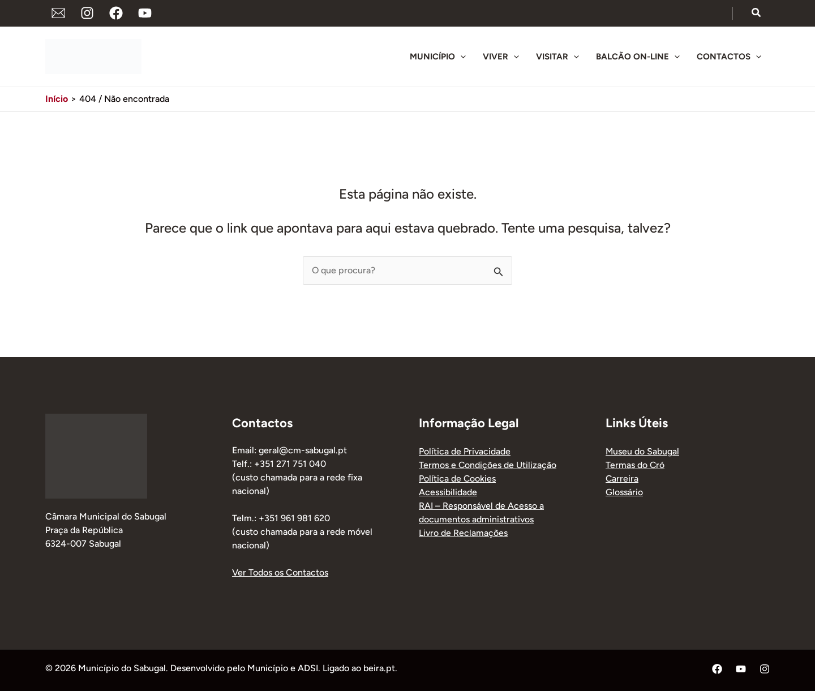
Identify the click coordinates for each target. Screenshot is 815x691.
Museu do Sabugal (643, 451)
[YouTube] (145, 13)
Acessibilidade (448, 492)
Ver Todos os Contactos (280, 572)
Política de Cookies (457, 478)
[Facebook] (116, 13)
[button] (757, 13)
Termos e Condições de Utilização (488, 465)
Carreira (622, 478)
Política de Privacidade (465, 451)
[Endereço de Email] (58, 13)
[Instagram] (87, 13)
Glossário (624, 492)
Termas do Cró (635, 465)
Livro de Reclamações (463, 532)
